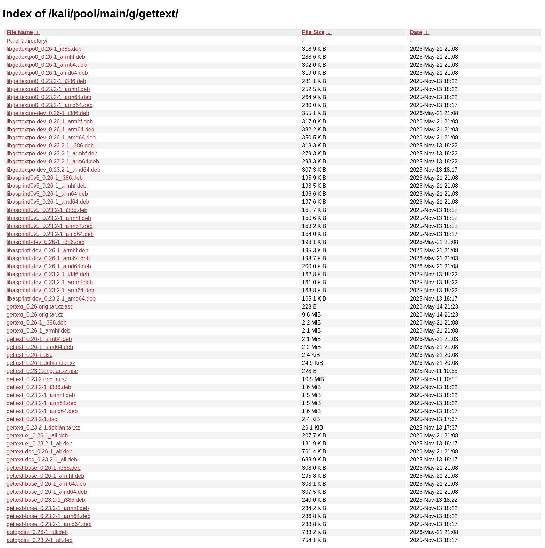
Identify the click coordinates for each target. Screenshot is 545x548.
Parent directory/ (27, 41)
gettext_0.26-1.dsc (29, 355)
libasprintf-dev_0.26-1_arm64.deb (48, 258)
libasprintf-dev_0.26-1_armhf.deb (47, 250)
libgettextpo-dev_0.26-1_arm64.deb (51, 129)
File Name (20, 32)
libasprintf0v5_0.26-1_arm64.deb (47, 194)
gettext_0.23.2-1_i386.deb (39, 387)
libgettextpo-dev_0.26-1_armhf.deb (50, 121)
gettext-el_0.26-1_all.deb (37, 436)
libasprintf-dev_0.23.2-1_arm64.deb (51, 290)
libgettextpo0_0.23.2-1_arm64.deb (49, 97)
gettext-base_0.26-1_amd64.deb (47, 492)
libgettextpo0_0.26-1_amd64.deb (47, 73)
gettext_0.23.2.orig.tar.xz (37, 379)
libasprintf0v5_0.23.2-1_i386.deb (47, 210)
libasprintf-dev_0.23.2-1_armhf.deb (50, 282)
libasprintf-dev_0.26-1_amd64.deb (49, 266)
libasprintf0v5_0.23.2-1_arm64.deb (49, 226)
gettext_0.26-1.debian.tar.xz (41, 363)
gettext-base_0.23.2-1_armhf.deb (48, 508)
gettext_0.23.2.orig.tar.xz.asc (42, 371)
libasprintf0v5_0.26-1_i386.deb (45, 178)
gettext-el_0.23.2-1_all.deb (39, 444)
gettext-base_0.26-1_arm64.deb (46, 484)
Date (416, 32)
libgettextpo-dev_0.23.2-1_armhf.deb (52, 153)
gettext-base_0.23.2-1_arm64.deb (48, 516)
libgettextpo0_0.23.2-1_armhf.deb (48, 89)
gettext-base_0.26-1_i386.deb (44, 468)
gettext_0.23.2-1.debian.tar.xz (43, 428)
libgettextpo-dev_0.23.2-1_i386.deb (50, 145)
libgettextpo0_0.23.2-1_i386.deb (46, 81)
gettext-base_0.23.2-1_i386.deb (46, 500)
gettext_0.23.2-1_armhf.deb (41, 395)
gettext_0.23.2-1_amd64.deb (42, 411)
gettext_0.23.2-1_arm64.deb (41, 403)
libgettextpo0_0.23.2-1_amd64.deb (49, 105)
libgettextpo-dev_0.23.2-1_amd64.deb (53, 170)
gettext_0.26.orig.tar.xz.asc (40, 307)
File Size (313, 32)
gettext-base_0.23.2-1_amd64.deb (49, 524)
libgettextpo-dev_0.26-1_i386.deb (48, 113)
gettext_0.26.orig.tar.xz (35, 315)
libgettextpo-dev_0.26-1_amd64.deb (51, 137)
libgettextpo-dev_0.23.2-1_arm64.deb (53, 161)
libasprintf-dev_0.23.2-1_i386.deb (48, 274)
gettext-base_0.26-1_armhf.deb (45, 476)
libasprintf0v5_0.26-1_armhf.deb (46, 186)
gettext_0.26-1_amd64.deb (40, 347)
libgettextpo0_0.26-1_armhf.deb (46, 57)
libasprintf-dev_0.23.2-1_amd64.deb (51, 299)
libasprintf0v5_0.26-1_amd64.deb (48, 202)
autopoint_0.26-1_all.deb (37, 532)
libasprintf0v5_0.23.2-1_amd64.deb (50, 234)
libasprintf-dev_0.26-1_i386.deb (45, 242)
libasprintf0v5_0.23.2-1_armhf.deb (49, 218)
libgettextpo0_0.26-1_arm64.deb (47, 65)
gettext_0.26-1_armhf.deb (38, 331)
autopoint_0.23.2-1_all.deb (40, 540)
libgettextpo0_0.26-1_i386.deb (44, 49)
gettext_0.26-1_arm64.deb (39, 339)
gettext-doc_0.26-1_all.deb (39, 452)
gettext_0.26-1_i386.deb (37, 323)
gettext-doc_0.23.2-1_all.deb (42, 460)
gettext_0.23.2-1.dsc (32, 419)
